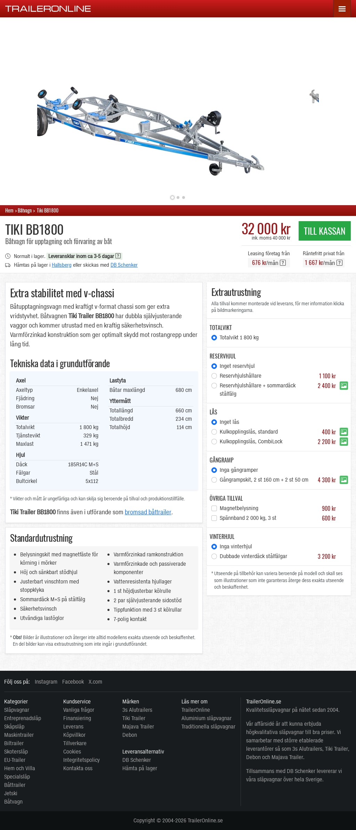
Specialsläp (17, 777)
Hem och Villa (19, 768)
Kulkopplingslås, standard (278, 432)
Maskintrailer (19, 735)
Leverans (73, 727)
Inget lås (229, 422)
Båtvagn (13, 802)
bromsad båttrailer (148, 512)
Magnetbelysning (278, 508)
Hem (9, 210)
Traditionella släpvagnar (208, 727)
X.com (95, 682)
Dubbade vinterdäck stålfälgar (278, 556)
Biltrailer (14, 743)
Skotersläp (16, 752)
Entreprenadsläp (22, 718)
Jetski (10, 793)
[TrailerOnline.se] (48, 8)
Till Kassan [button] (325, 230)
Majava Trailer (138, 727)
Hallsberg (62, 264)
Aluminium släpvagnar (206, 718)
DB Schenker (124, 264)
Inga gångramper (239, 470)
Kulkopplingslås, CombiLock (278, 441)
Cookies (72, 752)
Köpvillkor (74, 735)
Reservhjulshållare (278, 376)
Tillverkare (75, 743)
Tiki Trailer (133, 718)
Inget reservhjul (237, 366)
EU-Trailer (14, 760)
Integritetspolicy (81, 760)
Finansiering (77, 718)
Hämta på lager (139, 768)
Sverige (314, 779)
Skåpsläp (14, 727)
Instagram (46, 682)
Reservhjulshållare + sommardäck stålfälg (278, 389)
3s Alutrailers (137, 710)
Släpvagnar (16, 710)
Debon (129, 735)
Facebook (73, 682)
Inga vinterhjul (236, 546)
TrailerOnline (195, 710)
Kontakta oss (77, 768)
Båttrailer (14, 785)
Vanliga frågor (78, 710)
